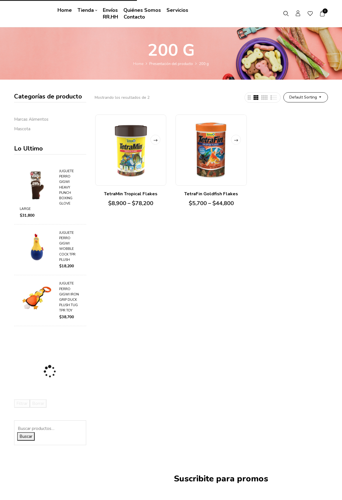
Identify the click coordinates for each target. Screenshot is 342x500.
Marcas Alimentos (31, 119)
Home (138, 63)
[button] (322, 13)
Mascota (22, 129)
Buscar (25, 436)
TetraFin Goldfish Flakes (211, 194)
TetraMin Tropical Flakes (130, 194)
